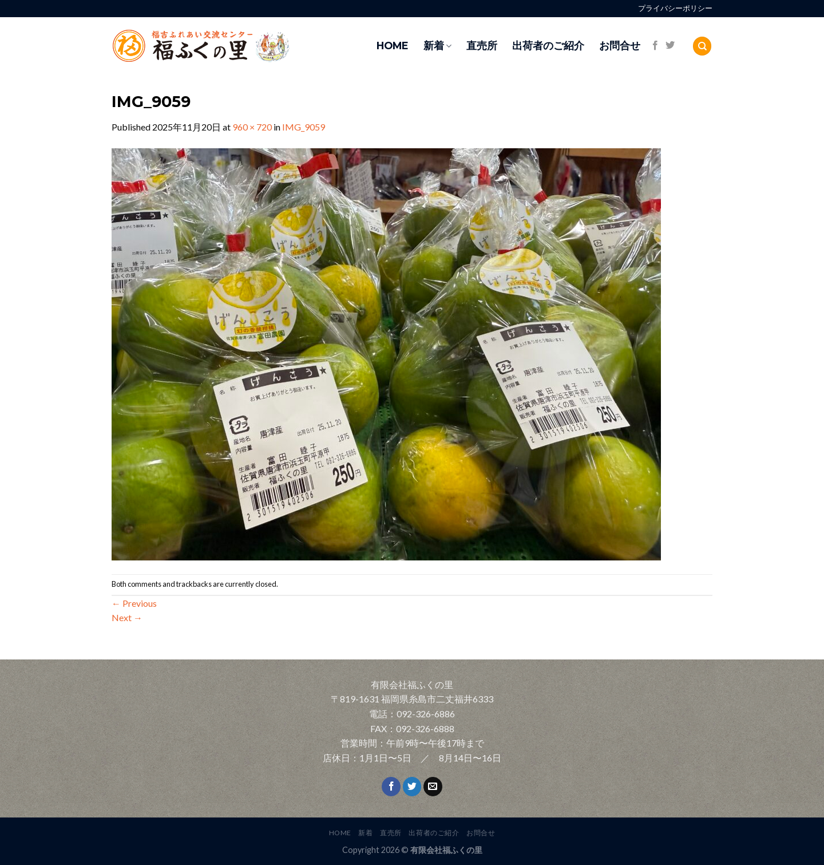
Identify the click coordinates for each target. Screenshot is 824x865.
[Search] (702, 46)
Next (127, 617)
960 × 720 (252, 126)
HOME (393, 46)
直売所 (481, 46)
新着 (437, 46)
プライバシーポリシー (675, 8)
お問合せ (619, 46)
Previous (134, 603)
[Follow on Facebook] (655, 46)
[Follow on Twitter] (670, 46)
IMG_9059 (303, 126)
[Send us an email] (432, 786)
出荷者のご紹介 (548, 46)
